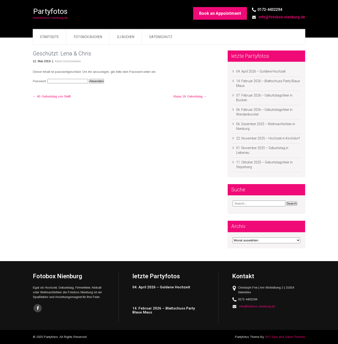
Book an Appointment (220, 13)
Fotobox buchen (88, 37)
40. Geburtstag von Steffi (52, 96)
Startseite (49, 37)
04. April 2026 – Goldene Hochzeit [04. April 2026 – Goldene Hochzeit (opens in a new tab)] (261, 71)
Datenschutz (160, 37)
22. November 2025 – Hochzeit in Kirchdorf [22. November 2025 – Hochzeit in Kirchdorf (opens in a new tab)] (268, 138)
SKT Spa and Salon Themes (285, 337)
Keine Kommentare (68, 61)
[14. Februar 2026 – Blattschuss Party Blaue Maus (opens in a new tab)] (168, 310)
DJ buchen (125, 37)
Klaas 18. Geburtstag (190, 96)
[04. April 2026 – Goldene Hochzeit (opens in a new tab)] (168, 287)
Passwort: (60, 81)
